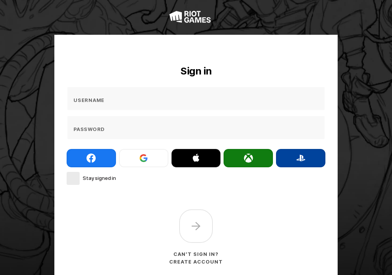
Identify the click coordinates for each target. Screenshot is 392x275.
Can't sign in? (196, 254)
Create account (196, 262)
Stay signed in (99, 178)
